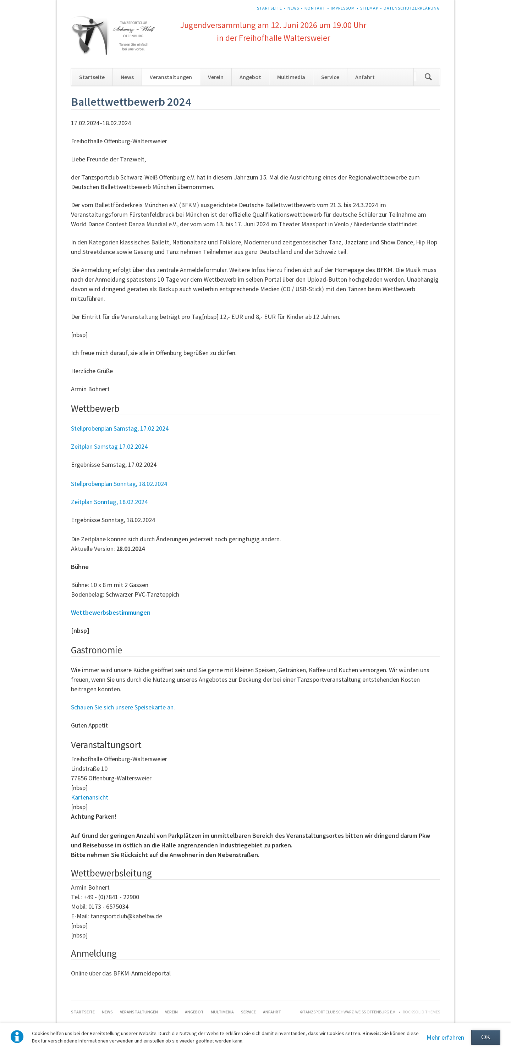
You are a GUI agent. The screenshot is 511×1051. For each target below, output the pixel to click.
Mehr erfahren (445, 1037)
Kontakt (314, 8)
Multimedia (291, 77)
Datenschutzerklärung (412, 8)
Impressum (343, 8)
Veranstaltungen (171, 77)
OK (485, 1037)
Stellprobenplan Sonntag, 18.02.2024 (119, 484)
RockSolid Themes (421, 1011)
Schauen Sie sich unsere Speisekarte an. (123, 707)
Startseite (269, 8)
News (293, 8)
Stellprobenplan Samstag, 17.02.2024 (120, 428)
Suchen (428, 76)
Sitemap (369, 8)
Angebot (250, 77)
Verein (216, 77)
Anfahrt (365, 77)
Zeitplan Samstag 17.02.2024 (109, 446)
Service (330, 77)
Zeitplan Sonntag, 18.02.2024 (109, 502)
